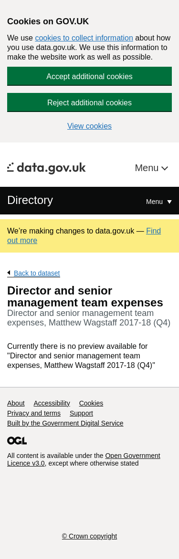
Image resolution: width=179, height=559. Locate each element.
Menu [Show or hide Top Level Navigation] (155, 201)
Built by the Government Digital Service (65, 423)
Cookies (91, 403)
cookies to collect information (84, 38)
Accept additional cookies (89, 76)
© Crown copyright (89, 536)
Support (81, 413)
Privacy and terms (34, 413)
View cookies (89, 126)
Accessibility (51, 403)
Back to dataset (37, 273)
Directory (30, 199)
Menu (148, 168)
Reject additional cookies (89, 103)
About (16, 403)
